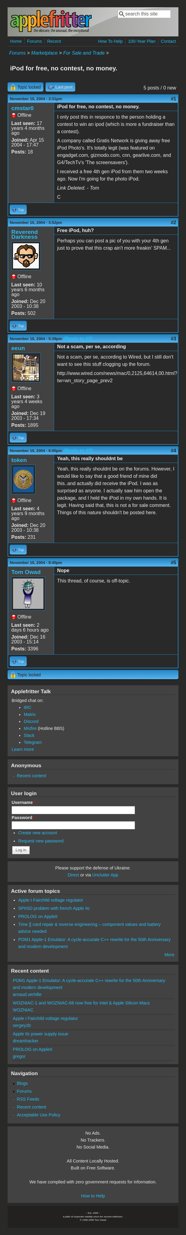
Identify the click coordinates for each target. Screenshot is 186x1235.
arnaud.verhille (27, 994)
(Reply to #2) (78, 338)
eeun (18, 348)
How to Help (93, 1195)
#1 (173, 98)
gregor (19, 1056)
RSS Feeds (28, 1099)
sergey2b (22, 1025)
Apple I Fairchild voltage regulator (50, 900)
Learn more (23, 749)
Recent (54, 41)
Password (23, 817)
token (19, 460)
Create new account (37, 832)
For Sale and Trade (84, 53)
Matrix (30, 714)
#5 (173, 562)
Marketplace (44, 53)
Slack (29, 735)
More (169, 954)
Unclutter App (105, 874)
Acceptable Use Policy (38, 1114)
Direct (73, 874)
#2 (173, 222)
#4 (173, 450)
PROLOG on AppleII (38, 916)
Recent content (31, 775)
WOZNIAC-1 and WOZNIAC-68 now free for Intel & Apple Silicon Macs (81, 1002)
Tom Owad (26, 572)
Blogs (22, 1083)
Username (24, 802)
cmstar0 (22, 108)
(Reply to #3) (78, 450)
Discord (31, 721)
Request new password (41, 841)
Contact (168, 41)
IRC (27, 707)
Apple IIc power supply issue (40, 1033)
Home (16, 41)
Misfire (30, 728)
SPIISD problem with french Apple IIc (54, 908)
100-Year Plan (142, 41)
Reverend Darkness (24, 234)
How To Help (110, 41)
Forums (34, 41)
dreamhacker (25, 1040)
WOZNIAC (23, 1009)
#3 (173, 338)
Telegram (33, 742)
